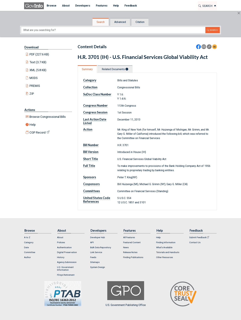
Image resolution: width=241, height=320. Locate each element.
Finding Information (165, 242)
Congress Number (95, 105)
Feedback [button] (131, 5)
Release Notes (130, 252)
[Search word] (113, 30)
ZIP (31, 93)
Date (26, 247)
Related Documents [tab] (115, 69)
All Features (129, 237)
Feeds (93, 257)
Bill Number (91, 145)
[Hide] (238, 13)
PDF (39, 54)
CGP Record (37, 132)
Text (38, 62)
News (126, 247)
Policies (61, 242)
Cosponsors (91, 184)
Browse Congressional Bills (47, 116)
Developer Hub (97, 237)
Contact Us (194, 242)
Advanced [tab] (120, 22)
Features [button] (101, 5)
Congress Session (95, 112)
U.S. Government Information (65, 268)
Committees (91, 191)
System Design (97, 267)
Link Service (96, 252)
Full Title (89, 166)
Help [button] (116, 5)
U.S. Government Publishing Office (126, 293)
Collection (90, 87)
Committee (29, 252)
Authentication (64, 247)
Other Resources (164, 257)
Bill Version (90, 152)
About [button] (66, 5)
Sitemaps (95, 262)
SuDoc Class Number (97, 94)
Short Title (90, 159)
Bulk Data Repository (100, 247)
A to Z (27, 237)
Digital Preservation (67, 252)
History (60, 257)
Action (87, 129)
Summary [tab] (87, 69)
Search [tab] (101, 22)
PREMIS (34, 86)
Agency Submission (66, 262)
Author (27, 257)
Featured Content (132, 242)
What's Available (164, 247)
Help (32, 124)
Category (89, 80)
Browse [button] (51, 5)
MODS (33, 78)
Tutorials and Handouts (167, 252)
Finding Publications (133, 257)
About (60, 237)
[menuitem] (51, 5)
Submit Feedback (198, 237)
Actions (29, 110)
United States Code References (96, 199)
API (92, 242)
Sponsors (89, 177)
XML (38, 70)
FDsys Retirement (65, 274)
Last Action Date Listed (94, 121)
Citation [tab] (140, 22)
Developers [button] (82, 5)
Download (31, 47)
